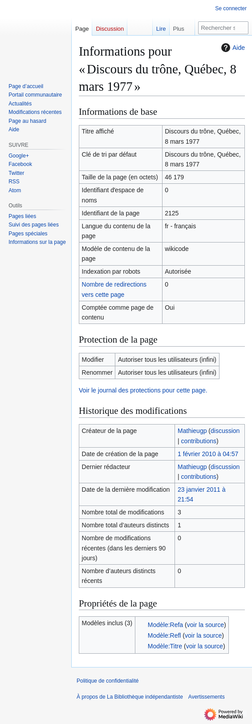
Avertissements (206, 697)
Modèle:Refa (165, 624)
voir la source (205, 624)
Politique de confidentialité (107, 681)
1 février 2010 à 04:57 (208, 453)
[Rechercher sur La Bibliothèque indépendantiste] (223, 27)
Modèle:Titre (165, 646)
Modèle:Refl (164, 635)
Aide (232, 47)
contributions (198, 441)
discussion (225, 430)
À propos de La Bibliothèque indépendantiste (130, 697)
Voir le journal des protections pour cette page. (143, 390)
